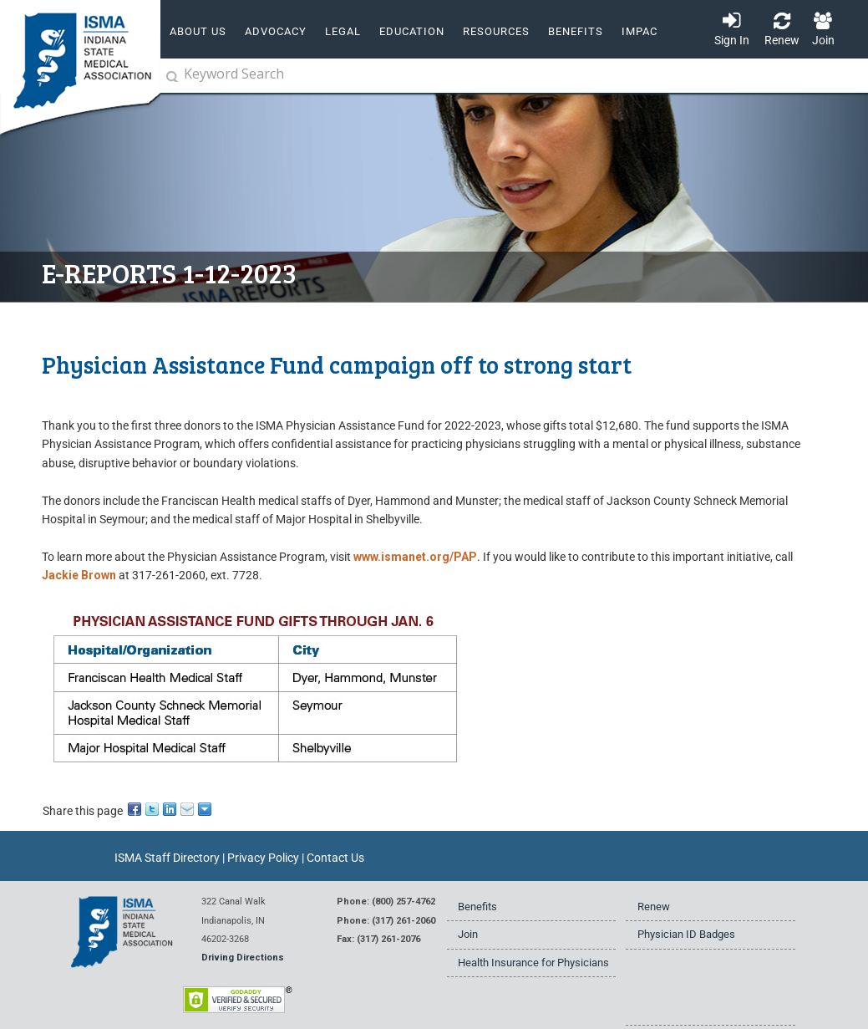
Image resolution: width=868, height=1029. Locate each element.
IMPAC (639, 31)
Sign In (731, 40)
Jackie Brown (79, 575)
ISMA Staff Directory (167, 857)
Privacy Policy (263, 857)
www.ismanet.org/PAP (415, 556)
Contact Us (335, 857)
